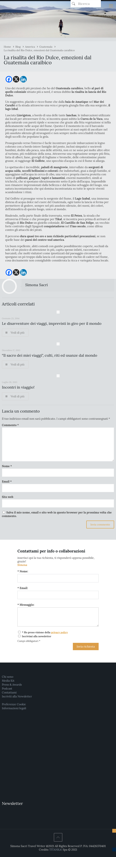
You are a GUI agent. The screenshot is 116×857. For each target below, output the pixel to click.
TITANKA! (55, 849)
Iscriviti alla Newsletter (17, 696)
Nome (7, 466)
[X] (16, 79)
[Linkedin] (23, 79)
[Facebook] (9, 79)
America (30, 46)
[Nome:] (58, 578)
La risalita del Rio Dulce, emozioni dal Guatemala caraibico (39, 50)
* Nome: (22, 571)
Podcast (7, 688)
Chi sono (7, 676)
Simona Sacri (36, 284)
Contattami (9, 692)
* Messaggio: (25, 604)
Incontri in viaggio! (18, 387)
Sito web (7, 497)
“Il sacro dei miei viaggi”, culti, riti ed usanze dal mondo (49, 355)
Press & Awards (12, 684)
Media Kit (8, 680)
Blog (18, 46)
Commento (10, 425)
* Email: (22, 588)
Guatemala (45, 46)
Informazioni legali (14, 708)
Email (7, 481)
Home (7, 46)
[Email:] (58, 595)
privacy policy (59, 632)
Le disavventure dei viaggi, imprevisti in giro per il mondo (51, 323)
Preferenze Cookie (14, 704)
